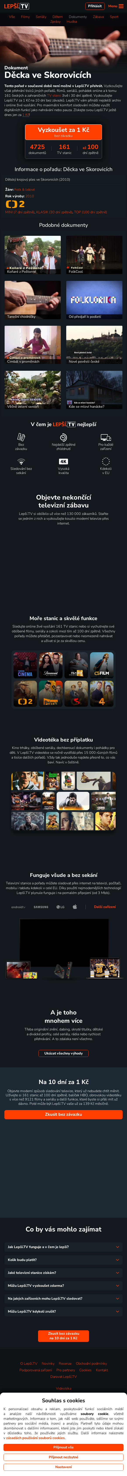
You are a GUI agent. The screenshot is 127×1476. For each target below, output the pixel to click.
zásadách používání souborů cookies (35, 1438)
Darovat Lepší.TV (63, 1376)
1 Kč (25, 114)
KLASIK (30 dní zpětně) (54, 212)
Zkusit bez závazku (63, 1114)
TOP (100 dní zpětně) (90, 212)
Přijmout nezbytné (63, 1457)
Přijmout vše (63, 1447)
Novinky (48, 1363)
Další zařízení (105, 906)
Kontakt (102, 1370)
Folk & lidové (24, 189)
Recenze (65, 1363)
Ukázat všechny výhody (63, 1053)
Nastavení (63, 1467)
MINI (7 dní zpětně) (20, 212)
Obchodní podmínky (91, 1363)
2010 (29, 196)
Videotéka (63, 1388)
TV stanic (54, 95)
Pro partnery (65, 1370)
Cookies (85, 1370)
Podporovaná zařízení (35, 1370)
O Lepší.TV (28, 1363)
